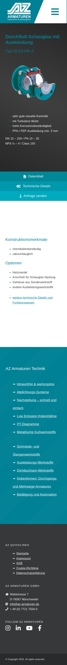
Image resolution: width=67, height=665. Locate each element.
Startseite (22, 553)
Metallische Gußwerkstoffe (36, 432)
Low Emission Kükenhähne (37, 416)
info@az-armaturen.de (24, 604)
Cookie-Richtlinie (27, 568)
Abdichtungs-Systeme (33, 392)
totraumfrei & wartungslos (35, 384)
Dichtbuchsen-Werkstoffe (35, 470)
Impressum (23, 558)
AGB (19, 563)
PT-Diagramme (28, 424)
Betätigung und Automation (37, 494)
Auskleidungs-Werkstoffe (35, 462)
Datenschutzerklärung (30, 573)
